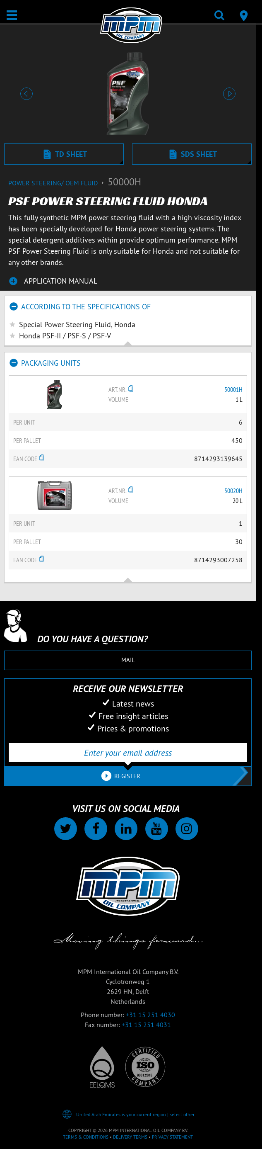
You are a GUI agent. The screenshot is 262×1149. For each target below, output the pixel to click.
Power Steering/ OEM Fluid (58, 183)
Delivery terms (130, 1137)
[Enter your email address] (128, 752)
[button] (26, 93)
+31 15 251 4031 (146, 1024)
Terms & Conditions (85, 1137)
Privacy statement (172, 1137)
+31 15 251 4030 (150, 1015)
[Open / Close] (12, 15)
